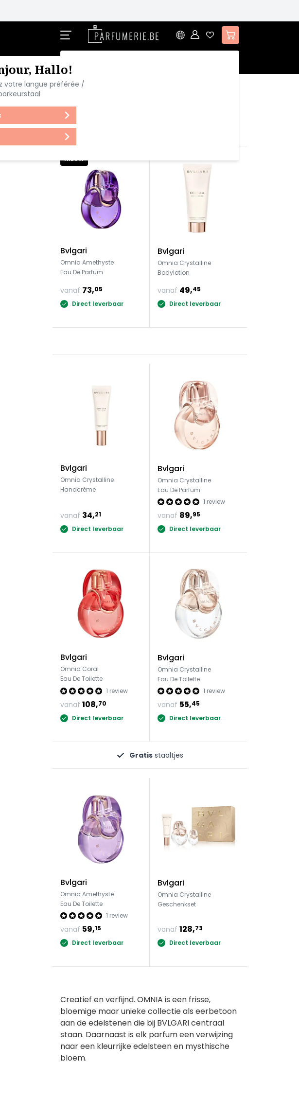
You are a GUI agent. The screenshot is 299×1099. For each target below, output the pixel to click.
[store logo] (123, 34)
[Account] (195, 35)
